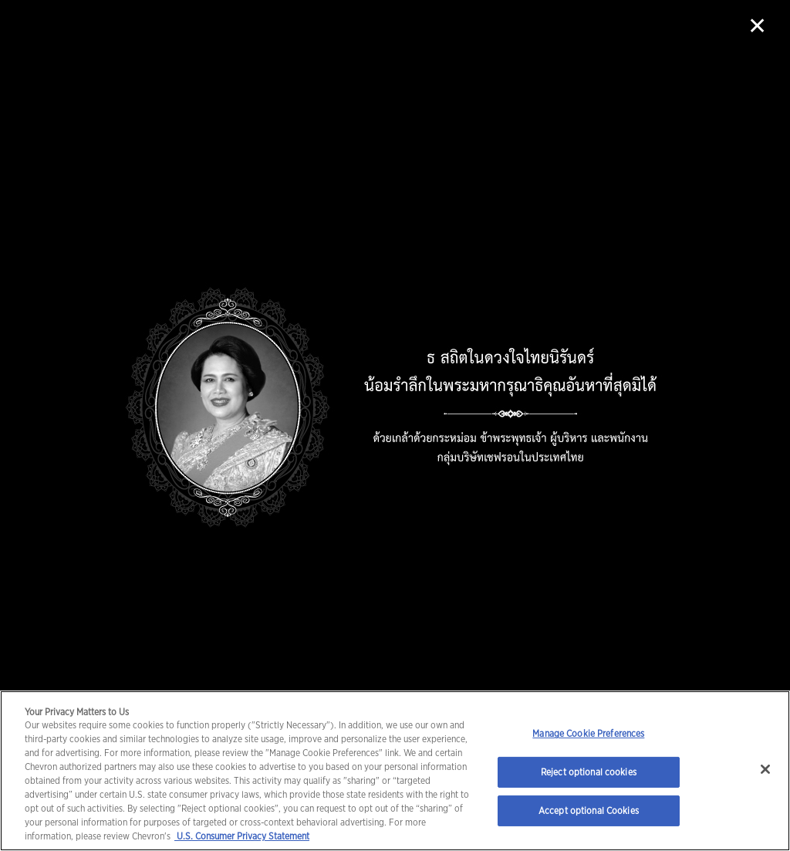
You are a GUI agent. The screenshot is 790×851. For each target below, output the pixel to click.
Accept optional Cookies (588, 810)
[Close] (765, 769)
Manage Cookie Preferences (588, 733)
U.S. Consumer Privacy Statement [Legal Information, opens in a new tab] (241, 836)
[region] (395, 771)
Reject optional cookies (588, 772)
